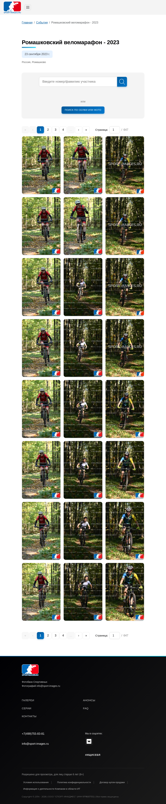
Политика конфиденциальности (74, 782)
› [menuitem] (78, 129)
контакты (29, 716)
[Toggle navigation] (28, 7)
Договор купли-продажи (112, 782)
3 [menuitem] (55, 129)
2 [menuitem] (48, 129)
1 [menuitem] (40, 129)
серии (26, 708)
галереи (28, 700)
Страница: (101, 129)
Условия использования (36, 782)
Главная (27, 22)
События (42, 22)
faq (85, 708)
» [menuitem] (86, 129)
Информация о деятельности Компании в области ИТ (51, 789)
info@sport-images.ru (35, 743)
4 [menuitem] (63, 129)
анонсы (89, 700)
